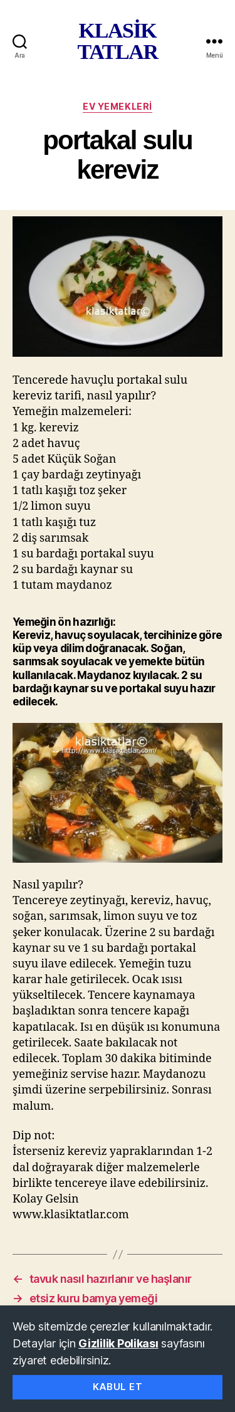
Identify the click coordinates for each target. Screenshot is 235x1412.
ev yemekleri (117, 106)
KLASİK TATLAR (117, 41)
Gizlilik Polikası (118, 1343)
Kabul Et (118, 1387)
